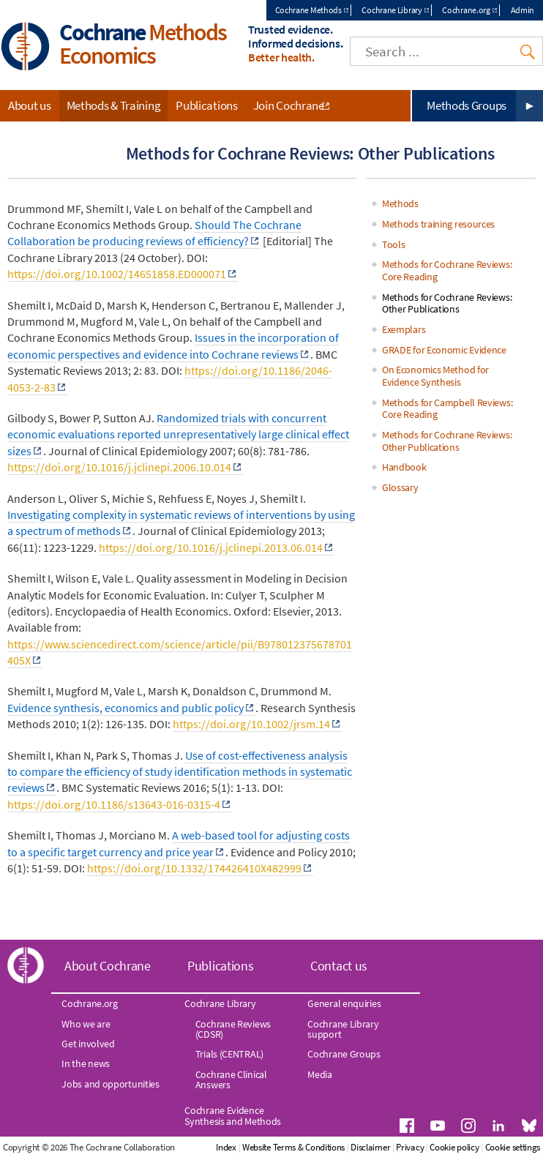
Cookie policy (454, 1147)
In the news (85, 1063)
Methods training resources (438, 224)
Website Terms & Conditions (293, 1147)
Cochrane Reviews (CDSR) (233, 1029)
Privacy (410, 1147)
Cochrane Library (392, 9)
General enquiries (344, 1003)
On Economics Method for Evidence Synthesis (435, 376)
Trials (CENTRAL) (229, 1053)
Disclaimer (370, 1147)
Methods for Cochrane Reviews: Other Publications (447, 303)
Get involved (87, 1043)
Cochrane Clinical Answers (231, 1079)
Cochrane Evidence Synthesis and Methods (232, 1115)
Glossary (400, 487)
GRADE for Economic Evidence (444, 349)
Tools (393, 244)
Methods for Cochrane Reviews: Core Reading (447, 270)
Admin (523, 9)
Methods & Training (114, 105)
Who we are (85, 1023)
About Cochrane (107, 965)
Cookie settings (513, 1147)
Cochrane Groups (344, 1053)
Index (226, 1147)
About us (29, 105)
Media (319, 1074)
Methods (400, 203)
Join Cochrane (288, 105)
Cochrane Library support (342, 1029)
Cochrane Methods (308, 9)
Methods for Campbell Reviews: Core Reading (447, 409)
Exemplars (403, 329)
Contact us (338, 965)
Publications (206, 105)
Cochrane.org (466, 9)
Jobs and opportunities (110, 1083)
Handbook (404, 467)
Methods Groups (466, 105)
